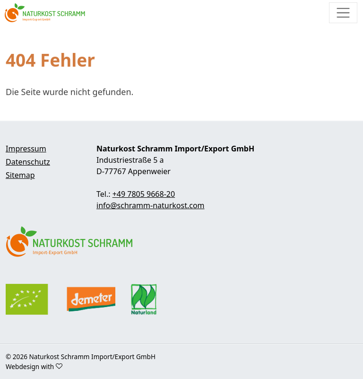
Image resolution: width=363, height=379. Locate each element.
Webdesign (22, 366)
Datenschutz (28, 162)
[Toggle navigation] (343, 12)
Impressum (26, 148)
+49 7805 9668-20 (143, 194)
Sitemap (20, 175)
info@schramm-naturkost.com (150, 205)
